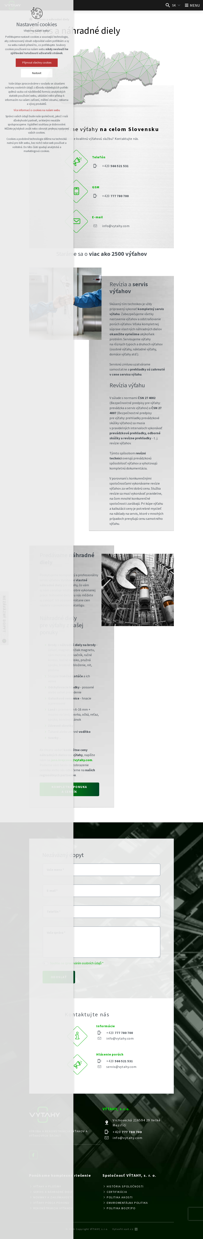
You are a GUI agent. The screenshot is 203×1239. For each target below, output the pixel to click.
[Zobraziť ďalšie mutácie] (179, 5)
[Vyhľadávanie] (168, 5)
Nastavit (36, 73)
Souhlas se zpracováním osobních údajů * (76, 963)
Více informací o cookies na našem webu (37, 110)
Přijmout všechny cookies (36, 62)
